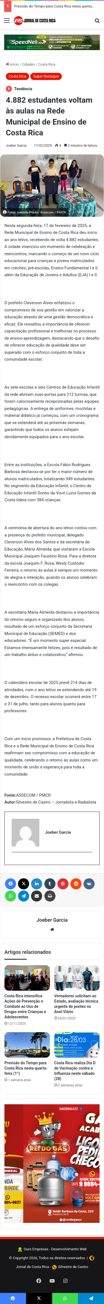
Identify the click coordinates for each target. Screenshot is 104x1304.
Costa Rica (46, 64)
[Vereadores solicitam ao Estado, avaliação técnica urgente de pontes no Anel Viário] (77, 978)
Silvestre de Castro (73, 1267)
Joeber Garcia (16, 146)
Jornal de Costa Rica (32, 1267)
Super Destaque (46, 76)
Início (12, 64)
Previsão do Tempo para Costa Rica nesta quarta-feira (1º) (25, 1068)
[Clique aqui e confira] (52, 42)
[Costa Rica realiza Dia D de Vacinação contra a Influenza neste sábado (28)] (77, 1045)
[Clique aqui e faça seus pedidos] (52, 1163)
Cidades (28, 64)
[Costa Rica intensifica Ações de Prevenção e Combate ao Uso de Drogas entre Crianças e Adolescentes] (27, 978)
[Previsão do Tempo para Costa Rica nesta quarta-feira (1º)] (27, 1045)
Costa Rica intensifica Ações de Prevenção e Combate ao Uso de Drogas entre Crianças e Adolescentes (25, 1006)
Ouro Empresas (36, 1249)
